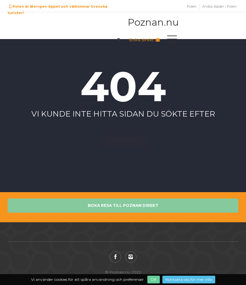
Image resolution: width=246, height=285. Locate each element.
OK (154, 279)
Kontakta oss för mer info (189, 279)
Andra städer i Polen (219, 6)
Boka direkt (144, 39)
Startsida (123, 129)
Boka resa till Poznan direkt (123, 205)
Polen (192, 6)
